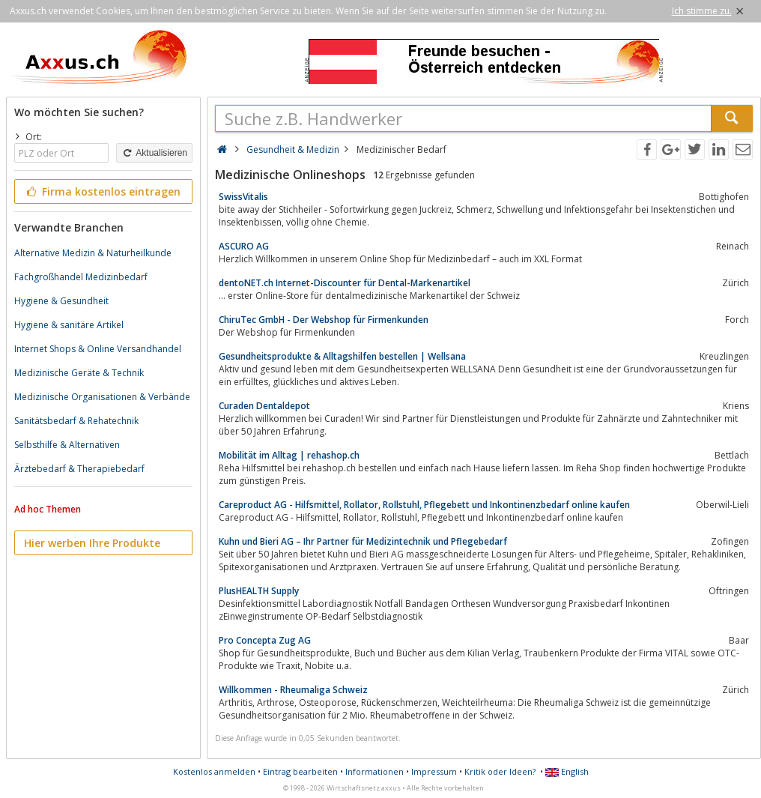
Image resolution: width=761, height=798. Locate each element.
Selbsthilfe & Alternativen (67, 444)
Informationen (374, 771)
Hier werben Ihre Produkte (92, 543)
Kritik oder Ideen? (500, 771)
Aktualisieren (154, 153)
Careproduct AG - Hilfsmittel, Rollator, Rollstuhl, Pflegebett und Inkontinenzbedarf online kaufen (424, 504)
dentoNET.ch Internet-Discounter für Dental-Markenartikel (344, 282)
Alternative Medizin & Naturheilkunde (93, 253)
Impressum (434, 771)
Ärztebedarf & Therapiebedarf (79, 468)
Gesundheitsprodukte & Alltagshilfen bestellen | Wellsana (342, 356)
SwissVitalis (243, 196)
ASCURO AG (244, 246)
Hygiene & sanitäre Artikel (69, 324)
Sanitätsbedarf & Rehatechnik (76, 420)
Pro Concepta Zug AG (265, 640)
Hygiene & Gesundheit (61, 300)
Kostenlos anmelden (214, 771)
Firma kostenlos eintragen (102, 191)
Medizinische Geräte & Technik (79, 372)
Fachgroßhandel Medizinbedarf (81, 276)
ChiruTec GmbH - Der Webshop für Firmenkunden (323, 319)
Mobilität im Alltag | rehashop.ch (289, 455)
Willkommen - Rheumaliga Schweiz (293, 689)
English (567, 771)
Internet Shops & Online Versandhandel (97, 348)
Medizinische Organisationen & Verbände (102, 396)
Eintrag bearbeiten (300, 771)
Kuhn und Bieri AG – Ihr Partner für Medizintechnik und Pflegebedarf (363, 541)
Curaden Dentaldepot (264, 405)
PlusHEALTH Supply (259, 590)
